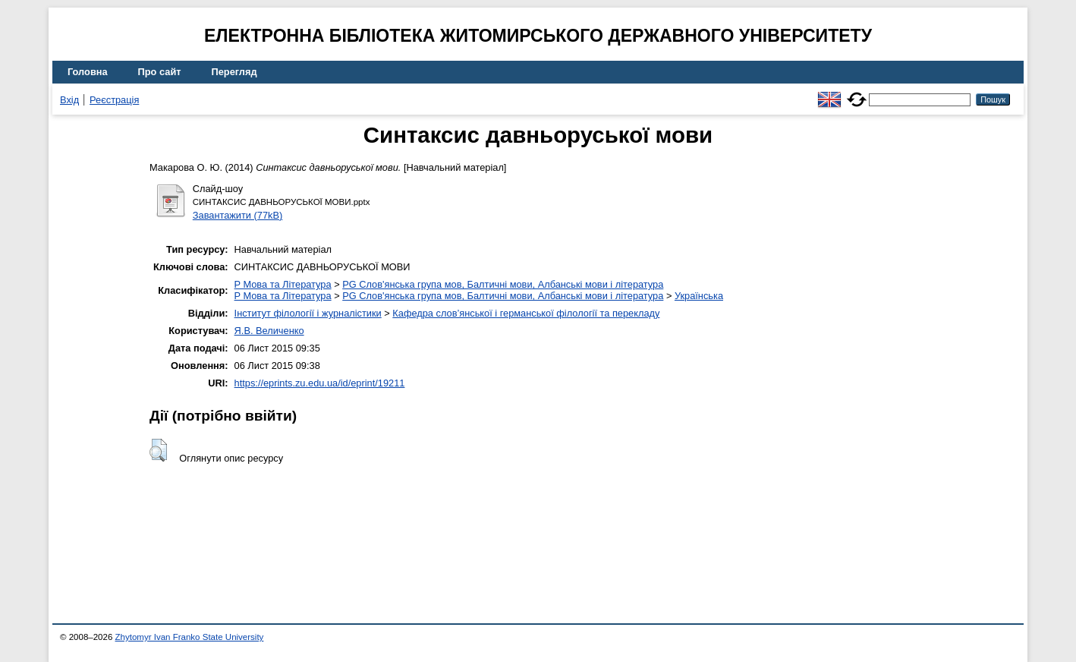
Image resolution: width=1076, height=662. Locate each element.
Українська (699, 295)
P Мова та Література (283, 284)
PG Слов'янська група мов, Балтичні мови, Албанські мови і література (502, 284)
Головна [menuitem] (88, 71)
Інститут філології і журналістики (308, 313)
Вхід (69, 100)
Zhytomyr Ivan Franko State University (189, 637)
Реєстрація (114, 100)
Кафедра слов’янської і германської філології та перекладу (525, 313)
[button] (158, 450)
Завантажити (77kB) (237, 215)
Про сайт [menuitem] (159, 71)
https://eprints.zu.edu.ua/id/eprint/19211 (319, 383)
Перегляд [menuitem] (234, 71)
